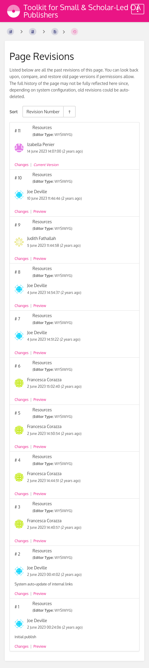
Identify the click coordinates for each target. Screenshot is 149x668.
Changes (21, 164)
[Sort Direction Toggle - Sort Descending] (69, 111)
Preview (39, 211)
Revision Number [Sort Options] (43, 111)
